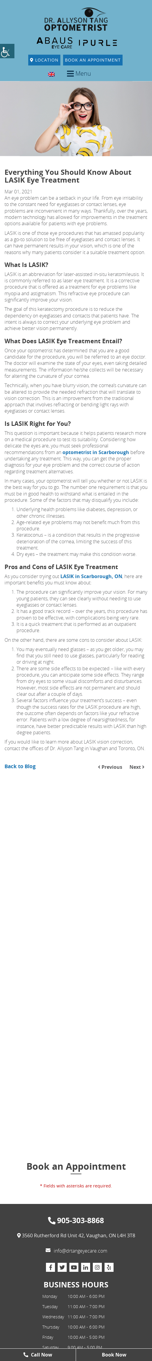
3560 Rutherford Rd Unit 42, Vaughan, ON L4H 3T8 (76, 1235)
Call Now (37, 1354)
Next (136, 767)
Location (44, 60)
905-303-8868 (76, 1220)
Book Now (114, 1354)
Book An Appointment (93, 60)
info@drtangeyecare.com (76, 1250)
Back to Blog (20, 766)
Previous (110, 767)
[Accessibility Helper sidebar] (7, 51)
